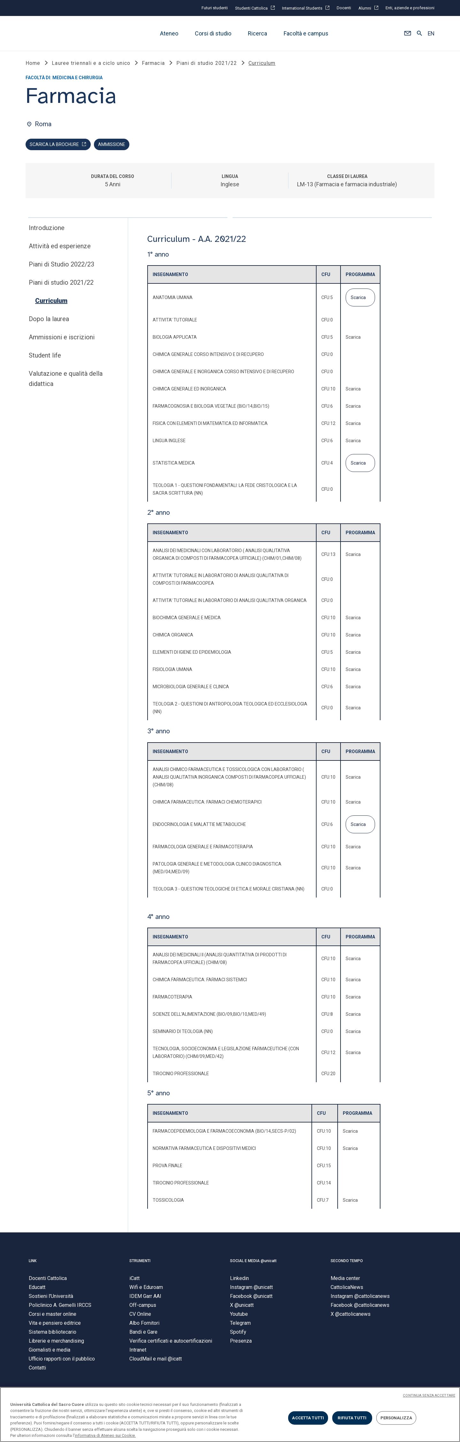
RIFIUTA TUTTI (352, 1417)
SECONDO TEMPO (347, 1262)
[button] (407, 34)
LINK (32, 1262)
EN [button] (431, 33)
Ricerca (257, 33)
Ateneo (169, 33)
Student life (45, 356)
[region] (230, 1414)
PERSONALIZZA (396, 1417)
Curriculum (51, 302)
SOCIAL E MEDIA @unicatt (253, 1262)
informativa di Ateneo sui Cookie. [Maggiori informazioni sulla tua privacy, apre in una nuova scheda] (105, 1435)
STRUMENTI (139, 1262)
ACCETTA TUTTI (308, 1417)
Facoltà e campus (306, 33)
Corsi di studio (213, 33)
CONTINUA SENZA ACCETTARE (429, 1395)
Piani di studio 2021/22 (61, 284)
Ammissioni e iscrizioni (62, 338)
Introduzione (47, 229)
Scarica (358, 298)
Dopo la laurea (49, 320)
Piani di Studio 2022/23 (61, 265)
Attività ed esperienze (60, 247)
